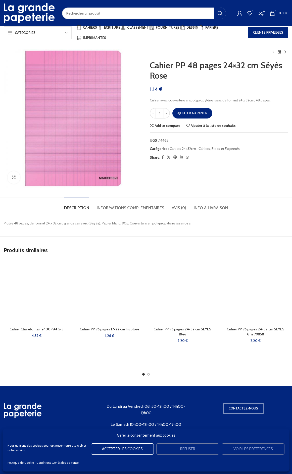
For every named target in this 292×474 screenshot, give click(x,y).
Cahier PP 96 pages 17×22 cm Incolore (109, 329)
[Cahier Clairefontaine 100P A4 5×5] (36, 292)
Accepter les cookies (122, 449)
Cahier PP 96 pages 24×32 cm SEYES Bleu (182, 331)
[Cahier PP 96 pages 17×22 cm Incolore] (109, 292)
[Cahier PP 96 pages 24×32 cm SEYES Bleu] (182, 292)
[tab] (76, 205)
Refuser (187, 449)
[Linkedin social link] (181, 157)
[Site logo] (29, 13)
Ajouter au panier (192, 113)
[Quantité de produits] (160, 113)
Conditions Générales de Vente (57, 462)
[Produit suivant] (285, 52)
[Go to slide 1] (143, 374)
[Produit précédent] (273, 52)
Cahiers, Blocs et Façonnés (219, 148)
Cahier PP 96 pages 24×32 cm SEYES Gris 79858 (255, 331)
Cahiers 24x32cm (183, 148)
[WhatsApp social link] (187, 157)
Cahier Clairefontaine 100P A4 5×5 (36, 329)
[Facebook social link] (162, 157)
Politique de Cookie (21, 462)
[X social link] (168, 157)
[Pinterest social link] (175, 157)
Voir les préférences (253, 449)
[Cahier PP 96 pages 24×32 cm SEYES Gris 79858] (255, 292)
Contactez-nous (243, 408)
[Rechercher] (144, 13)
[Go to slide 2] (148, 374)
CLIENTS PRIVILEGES (268, 32)
